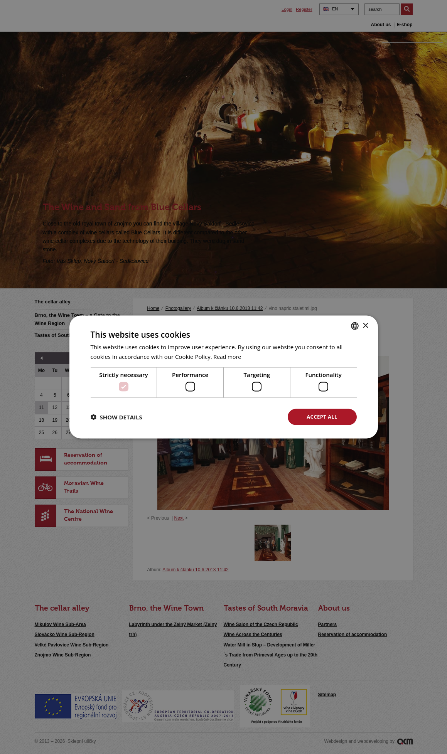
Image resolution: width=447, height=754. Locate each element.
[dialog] (223, 377)
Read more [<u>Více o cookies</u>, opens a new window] (228, 356)
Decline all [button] (247, 416)
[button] (116, 417)
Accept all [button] (321, 416)
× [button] (365, 325)
